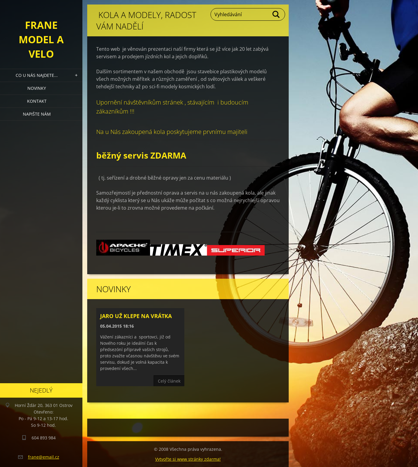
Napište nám (37, 114)
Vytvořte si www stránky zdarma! (188, 459)
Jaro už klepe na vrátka (136, 316)
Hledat (276, 14)
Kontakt (37, 101)
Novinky (36, 88)
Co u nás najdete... (37, 75)
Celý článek (169, 381)
